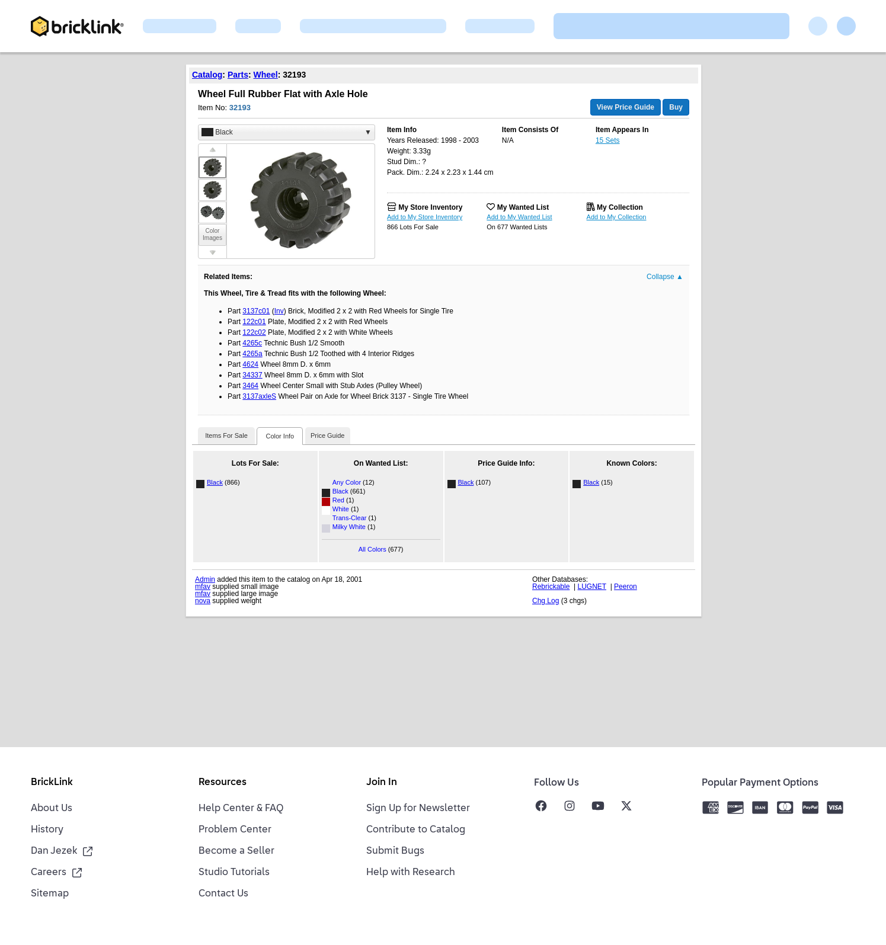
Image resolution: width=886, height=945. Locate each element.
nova (202, 601)
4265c (252, 343)
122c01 (254, 322)
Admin (205, 579)
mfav (202, 586)
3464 (250, 386)
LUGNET (592, 586)
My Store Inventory (430, 207)
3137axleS (259, 396)
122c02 (254, 332)
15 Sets (608, 140)
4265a (252, 354)
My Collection (620, 207)
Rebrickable (551, 586)
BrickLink (52, 782)
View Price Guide (625, 107)
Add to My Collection (617, 216)
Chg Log (545, 601)
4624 (250, 364)
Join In (381, 782)
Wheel (266, 74)
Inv (279, 311)
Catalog (207, 74)
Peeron (625, 586)
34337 (252, 375)
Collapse (665, 277)
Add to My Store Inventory (424, 216)
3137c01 (256, 311)
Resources (223, 782)
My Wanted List (523, 207)
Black (215, 482)
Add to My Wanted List (519, 216)
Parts (238, 74)
